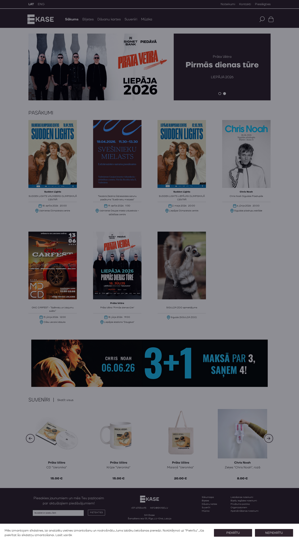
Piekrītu (232, 533)
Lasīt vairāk (63, 535)
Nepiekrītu (274, 533)
